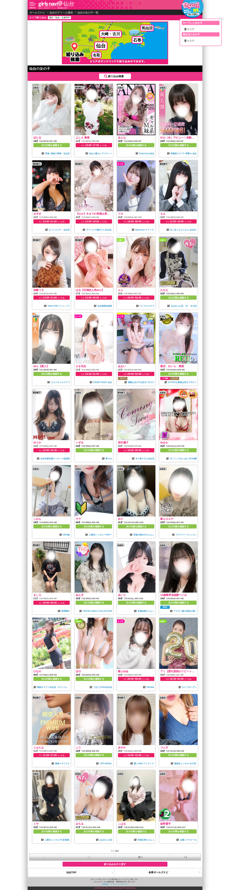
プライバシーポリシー (119, 884)
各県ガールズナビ (158, 872)
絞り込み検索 (116, 76)
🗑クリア (189, 29)
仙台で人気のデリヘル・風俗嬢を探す (53, 8)
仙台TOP (71, 872)
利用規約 (105, 884)
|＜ (45, 857)
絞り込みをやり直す (115, 864)
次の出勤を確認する (51, 145)
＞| (185, 857)
